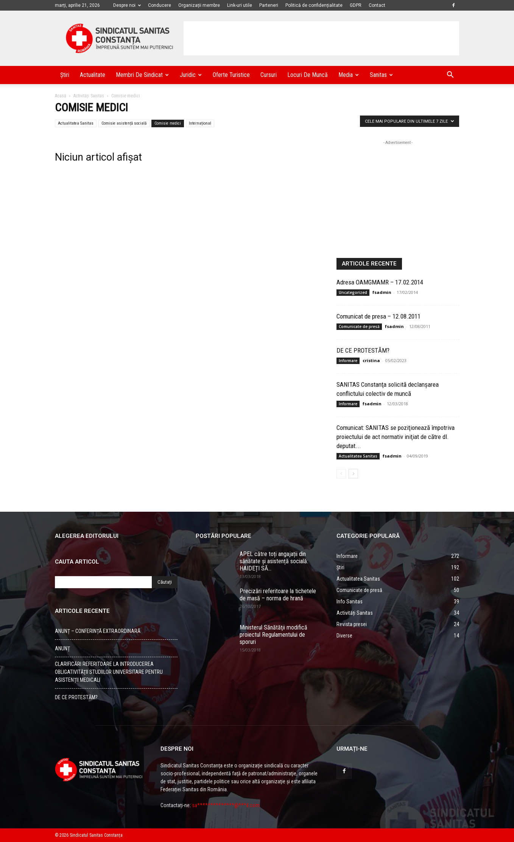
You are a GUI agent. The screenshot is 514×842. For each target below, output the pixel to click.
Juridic (191, 74)
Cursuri (268, 74)
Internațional (200, 123)
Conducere (159, 5)
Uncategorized (353, 292)
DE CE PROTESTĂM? (362, 350)
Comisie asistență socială (123, 123)
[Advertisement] (321, 38)
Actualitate (92, 74)
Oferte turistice (231, 74)
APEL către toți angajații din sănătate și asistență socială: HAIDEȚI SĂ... (274, 561)
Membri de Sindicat (142, 74)
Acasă (60, 95)
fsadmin (381, 292)
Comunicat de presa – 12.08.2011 (378, 316)
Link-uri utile (239, 5)
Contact (377, 5)
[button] (450, 75)
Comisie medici (167, 123)
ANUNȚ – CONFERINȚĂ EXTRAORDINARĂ (97, 631)
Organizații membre (199, 5)
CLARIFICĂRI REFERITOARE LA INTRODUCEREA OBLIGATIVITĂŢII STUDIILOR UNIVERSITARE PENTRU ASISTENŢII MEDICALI (109, 672)
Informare (348, 360)
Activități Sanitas (88, 95)
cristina (371, 360)
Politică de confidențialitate (314, 5)
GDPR (355, 5)
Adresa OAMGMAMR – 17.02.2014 (379, 282)
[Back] (341, 473)
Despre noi (127, 5)
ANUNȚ (62, 648)
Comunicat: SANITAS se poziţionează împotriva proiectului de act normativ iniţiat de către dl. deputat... (395, 437)
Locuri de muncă (307, 74)
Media (348, 74)
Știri (64, 74)
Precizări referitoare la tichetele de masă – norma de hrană (278, 594)
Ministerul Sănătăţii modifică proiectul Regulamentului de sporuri (273, 634)
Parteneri (268, 5)
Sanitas (381, 74)
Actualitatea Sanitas (75, 123)
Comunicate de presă (359, 326)
